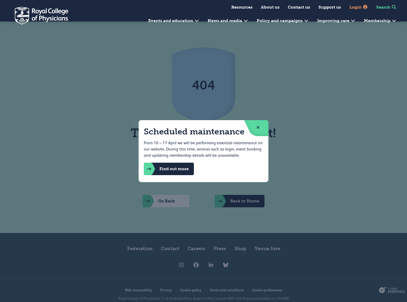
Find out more (166, 169)
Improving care (336, 20)
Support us (329, 7)
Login (358, 7)
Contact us (299, 7)
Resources (242, 7)
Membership (380, 20)
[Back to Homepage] (38, 16)
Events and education (173, 20)
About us (270, 7)
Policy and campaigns (283, 20)
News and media (228, 20)
